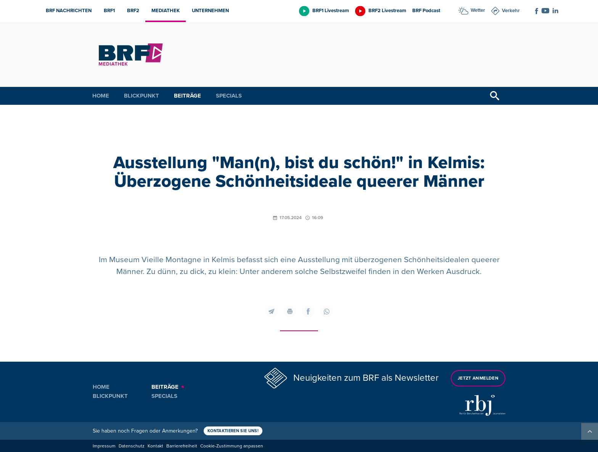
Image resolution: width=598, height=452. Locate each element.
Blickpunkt (141, 95)
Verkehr (511, 11)
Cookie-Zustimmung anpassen (231, 446)
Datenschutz (132, 446)
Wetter (478, 10)
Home (100, 95)
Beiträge (187, 95)
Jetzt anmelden (478, 378)
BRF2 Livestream (387, 11)
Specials (229, 95)
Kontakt (155, 446)
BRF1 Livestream (330, 11)
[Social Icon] (536, 11)
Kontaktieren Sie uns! (233, 430)
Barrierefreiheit (181, 446)
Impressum (104, 446)
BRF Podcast (426, 11)
